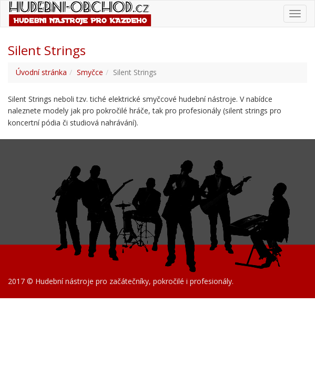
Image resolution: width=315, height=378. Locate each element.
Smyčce (90, 72)
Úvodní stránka (41, 72)
